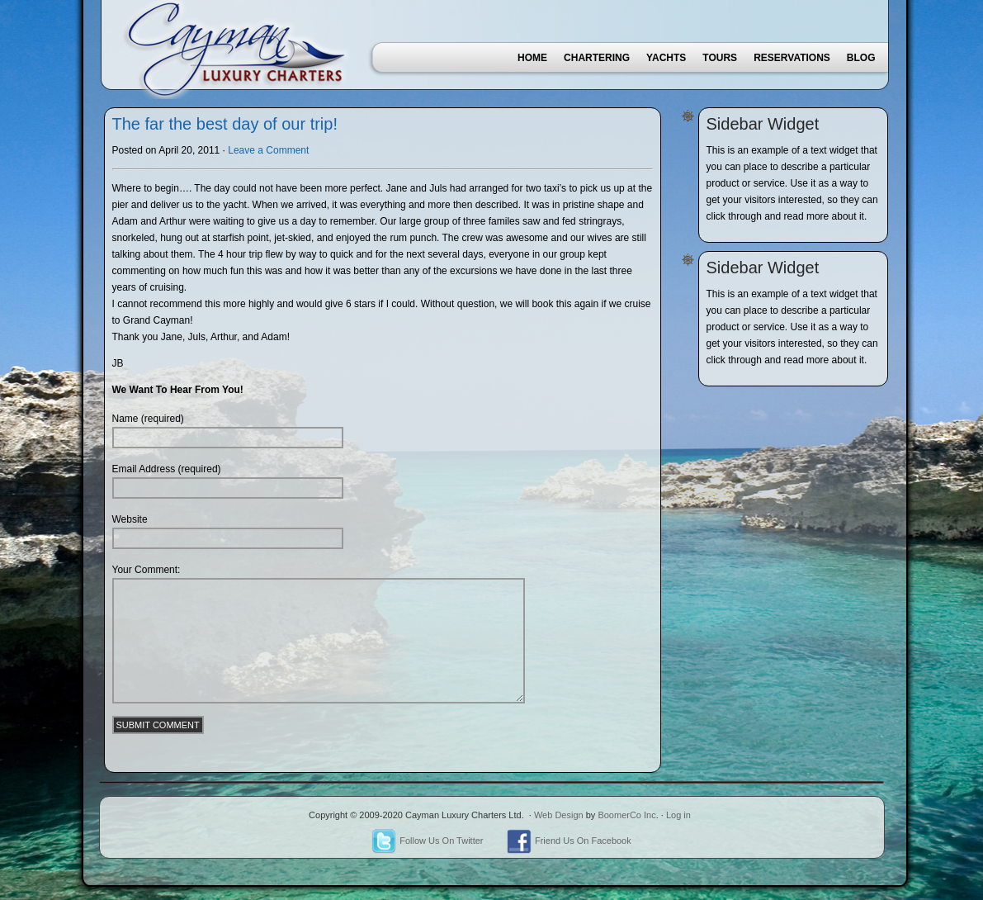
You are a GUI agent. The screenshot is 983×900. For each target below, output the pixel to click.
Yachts (666, 58)
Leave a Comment (268, 150)
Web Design (559, 815)
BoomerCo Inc (626, 815)
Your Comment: (146, 570)
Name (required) (148, 418)
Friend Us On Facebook (569, 841)
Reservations (792, 58)
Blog (861, 58)
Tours (719, 58)
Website (130, 519)
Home (532, 58)
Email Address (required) (166, 469)
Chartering (597, 58)
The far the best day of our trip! (225, 124)
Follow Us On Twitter (427, 841)
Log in (678, 815)
